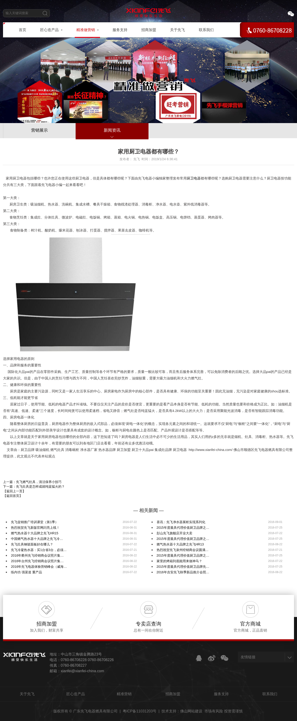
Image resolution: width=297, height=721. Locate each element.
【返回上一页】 (14, 491)
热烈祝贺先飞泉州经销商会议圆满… (183, 550)
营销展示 (39, 130)
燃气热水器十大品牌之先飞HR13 (180, 544)
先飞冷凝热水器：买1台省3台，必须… (39, 550)
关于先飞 (27, 694)
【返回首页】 (13, 496)
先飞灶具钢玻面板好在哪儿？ (32, 544)
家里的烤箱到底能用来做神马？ (179, 561)
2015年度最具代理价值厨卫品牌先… (183, 566)
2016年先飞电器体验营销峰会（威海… (39, 566)
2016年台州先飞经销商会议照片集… (37, 561)
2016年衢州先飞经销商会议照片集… (37, 555)
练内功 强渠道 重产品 (26, 572)
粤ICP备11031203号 (140, 711)
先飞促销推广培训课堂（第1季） (34, 522)
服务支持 (221, 694)
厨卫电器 (194, 178)
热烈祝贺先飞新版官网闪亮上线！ (35, 527)
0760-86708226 (101, 660)
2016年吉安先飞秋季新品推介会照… (183, 572)
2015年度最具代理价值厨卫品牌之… (183, 527)
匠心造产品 (75, 694)
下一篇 (34, 486)
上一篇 (32, 482)
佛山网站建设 (191, 711)
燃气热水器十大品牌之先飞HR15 (34, 533)
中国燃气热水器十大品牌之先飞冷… (37, 539)
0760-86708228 (74, 660)
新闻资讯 (112, 130)
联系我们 (269, 694)
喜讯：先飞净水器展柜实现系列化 (181, 522)
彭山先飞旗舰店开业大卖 (174, 533)
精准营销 (124, 694)
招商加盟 (172, 694)
